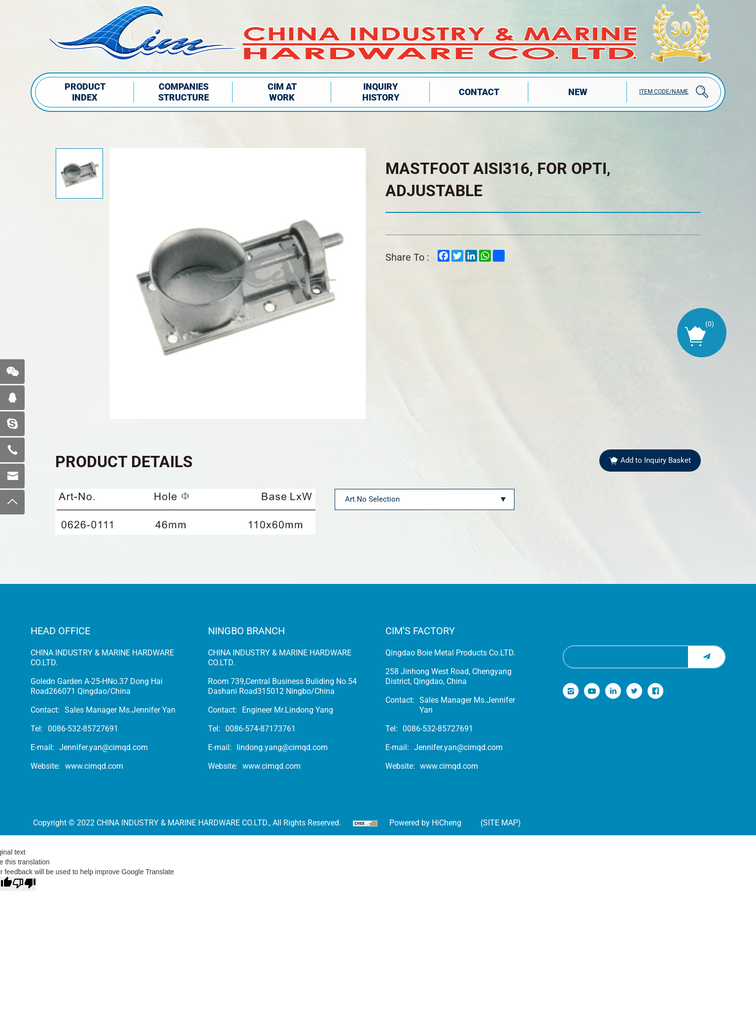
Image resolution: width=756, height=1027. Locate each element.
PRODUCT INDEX (85, 92)
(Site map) (501, 822)
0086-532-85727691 (83, 728)
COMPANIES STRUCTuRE (183, 92)
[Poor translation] (24, 884)
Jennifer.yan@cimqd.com (103, 747)
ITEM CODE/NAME (663, 91)
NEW (577, 92)
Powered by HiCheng (425, 822)
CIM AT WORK (282, 92)
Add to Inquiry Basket (655, 460)
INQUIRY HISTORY (380, 92)
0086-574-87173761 (260, 728)
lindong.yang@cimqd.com (282, 747)
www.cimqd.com (94, 766)
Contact (479, 92)
